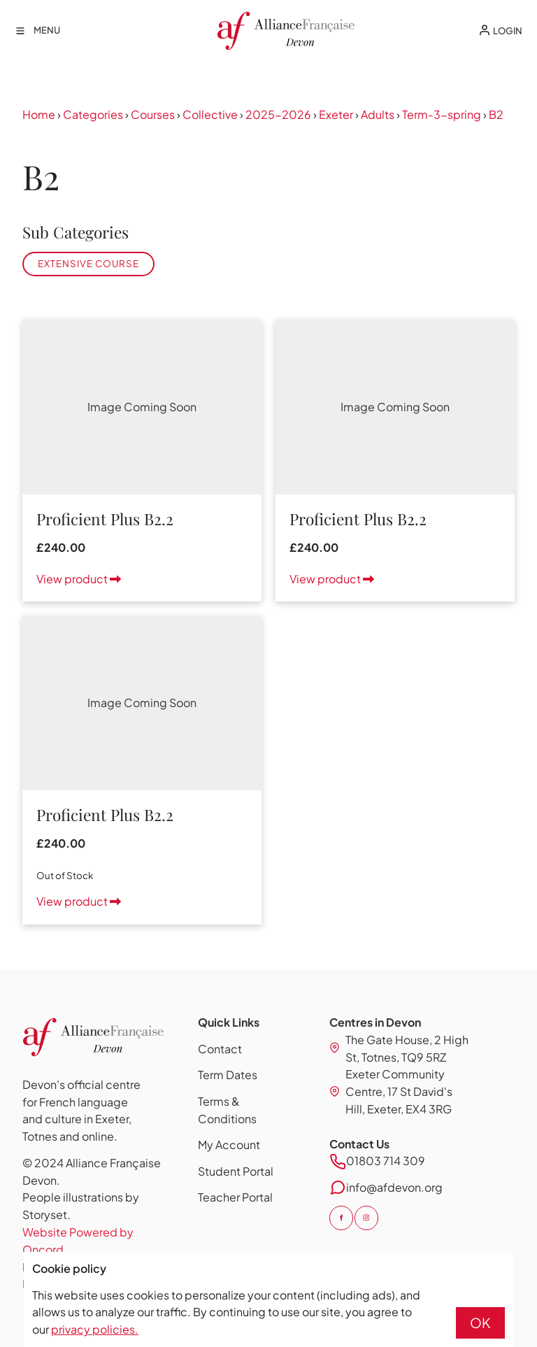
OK (480, 1322)
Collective (210, 114)
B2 (496, 114)
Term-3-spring (441, 114)
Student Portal (235, 1171)
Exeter (336, 114)
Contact (220, 1048)
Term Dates (227, 1074)
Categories (93, 114)
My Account (229, 1144)
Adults (377, 114)
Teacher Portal (235, 1197)
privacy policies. (94, 1329)
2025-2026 (278, 114)
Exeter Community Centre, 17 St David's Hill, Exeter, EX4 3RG (398, 1091)
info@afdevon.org (394, 1187)
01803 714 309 (385, 1160)
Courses (153, 114)
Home (38, 114)
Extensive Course (88, 263)
